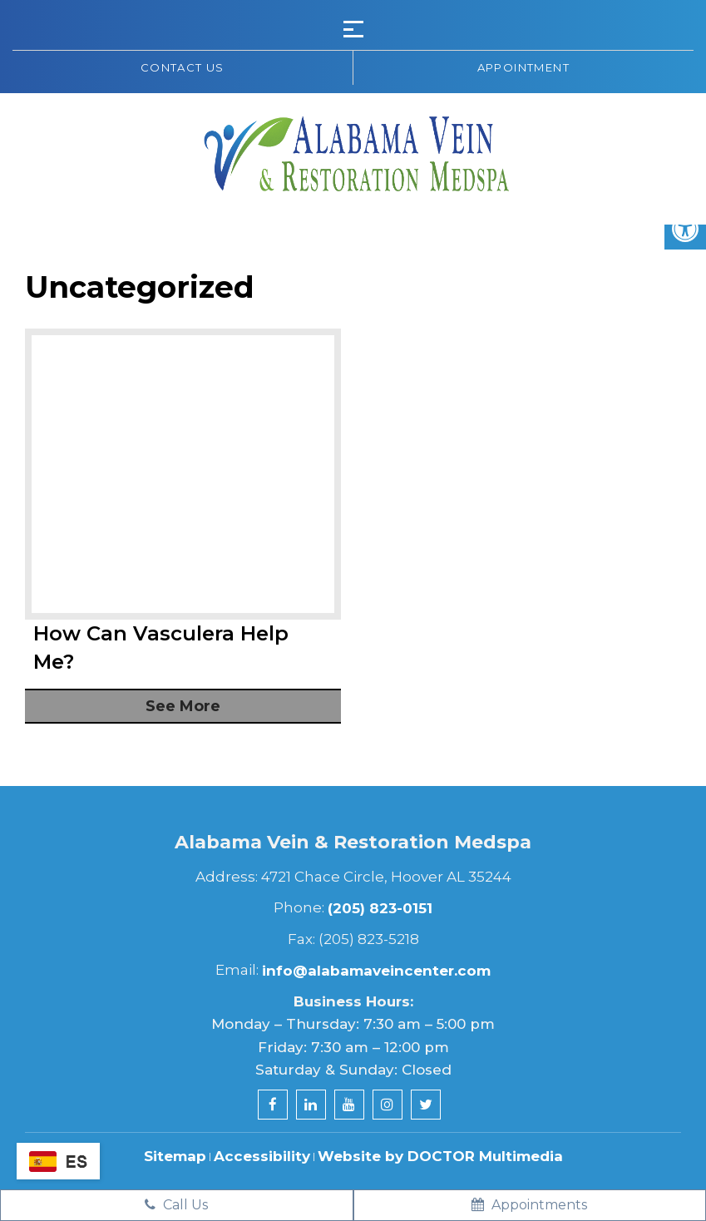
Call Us (176, 1205)
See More (183, 706)
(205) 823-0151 (380, 908)
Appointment (523, 67)
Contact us (183, 67)
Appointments (529, 1205)
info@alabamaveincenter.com (376, 970)
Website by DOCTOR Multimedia (440, 1156)
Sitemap (175, 1156)
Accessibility (262, 1156)
